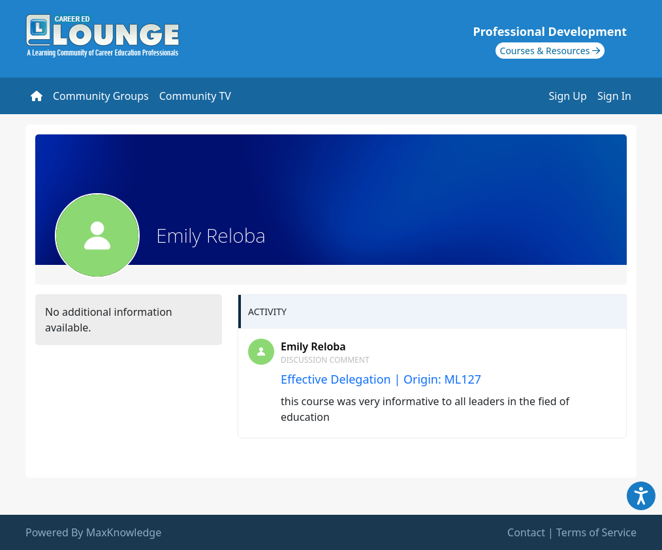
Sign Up (568, 96)
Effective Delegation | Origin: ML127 (381, 379)
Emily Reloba (313, 346)
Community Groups (101, 96)
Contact (526, 532)
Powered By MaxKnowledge (93, 532)
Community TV (195, 96)
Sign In (614, 96)
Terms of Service (596, 532)
